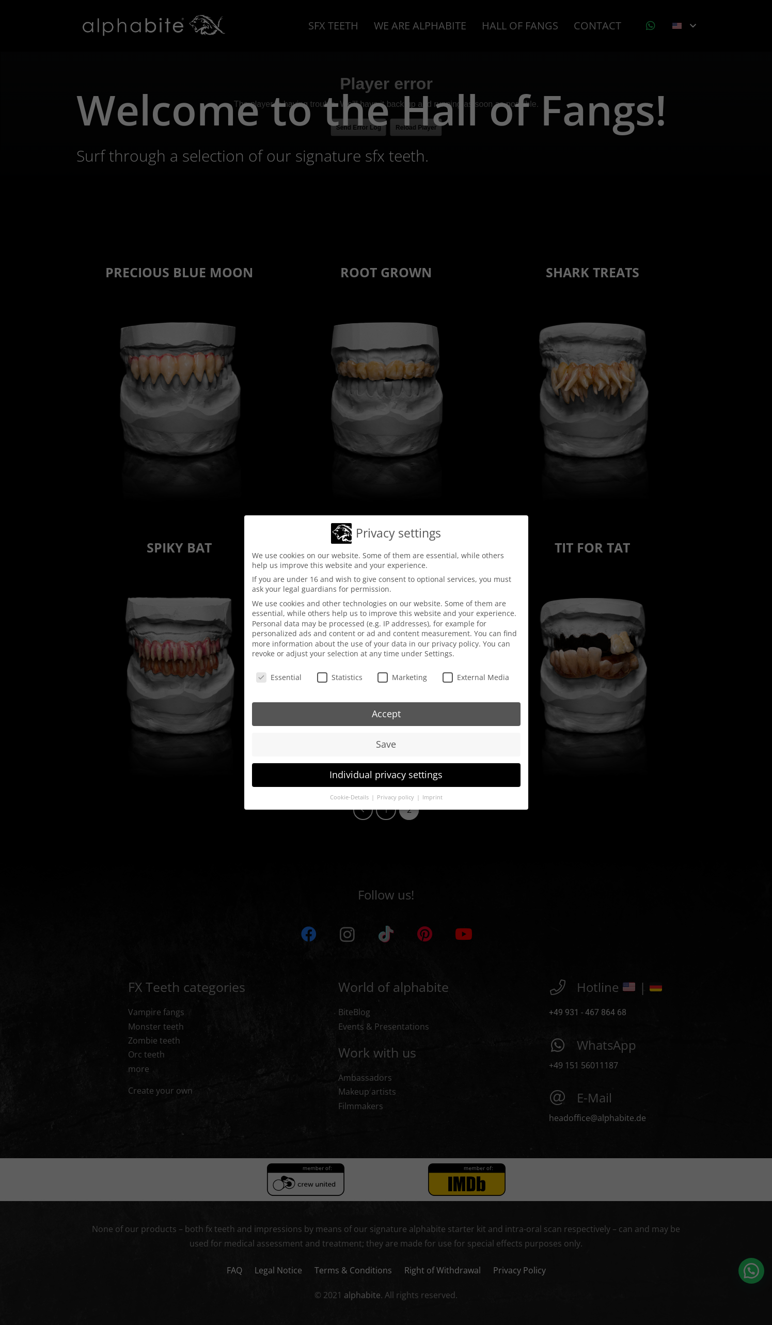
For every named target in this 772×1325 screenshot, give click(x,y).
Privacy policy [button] (396, 793)
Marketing (402, 674)
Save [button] (386, 740)
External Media (476, 674)
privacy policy (455, 639)
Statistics (340, 674)
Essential (279, 674)
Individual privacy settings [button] (386, 770)
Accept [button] (386, 709)
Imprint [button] (432, 793)
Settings (438, 650)
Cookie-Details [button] (350, 793)
